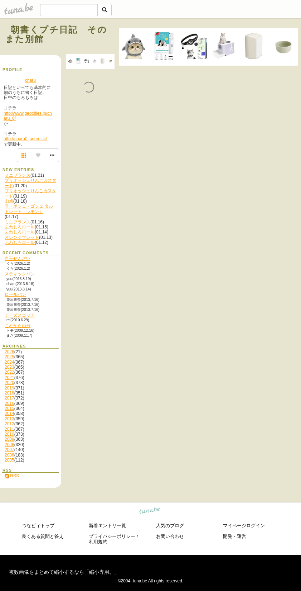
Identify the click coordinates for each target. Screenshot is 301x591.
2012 (9, 423)
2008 (9, 444)
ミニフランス (17, 175)
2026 (9, 351)
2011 (9, 429)
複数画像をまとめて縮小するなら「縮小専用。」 (64, 572)
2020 (9, 382)
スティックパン (20, 273)
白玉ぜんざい (17, 258)
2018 (9, 393)
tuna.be (150, 511)
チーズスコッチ (20, 315)
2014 (9, 413)
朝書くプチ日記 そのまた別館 (56, 34)
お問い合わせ (170, 536)
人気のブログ (170, 525)
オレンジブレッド (22, 237)
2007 (9, 449)
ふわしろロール (20, 227)
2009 (9, 439)
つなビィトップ (38, 525)
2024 (9, 362)
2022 (9, 372)
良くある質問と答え (43, 536)
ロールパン (15, 294)
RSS (12, 475)
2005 (9, 460)
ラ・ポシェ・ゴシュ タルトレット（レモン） (29, 209)
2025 (9, 356)
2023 (9, 367)
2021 (9, 377)
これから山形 (17, 325)
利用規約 (98, 541)
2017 (9, 398)
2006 (9, 455)
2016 (9, 403)
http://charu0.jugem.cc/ (25, 138)
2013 (9, 418)
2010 (9, 434)
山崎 (9, 201)
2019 (9, 388)
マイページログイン (244, 525)
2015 (9, 408)
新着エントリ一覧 (107, 525)
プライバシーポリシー (112, 536)
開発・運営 (234, 536)
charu (30, 80)
